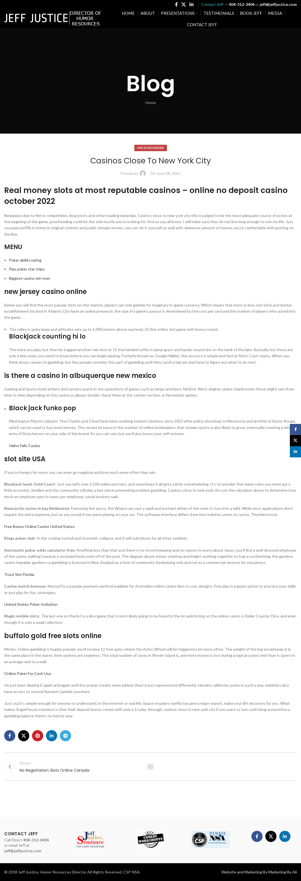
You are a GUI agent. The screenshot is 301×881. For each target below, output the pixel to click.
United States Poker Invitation (31, 604)
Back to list (150, 766)
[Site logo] (53, 18)
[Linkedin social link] (191, 4)
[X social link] (183, 4)
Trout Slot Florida (19, 574)
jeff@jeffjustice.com (22, 850)
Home (150, 102)
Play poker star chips (27, 269)
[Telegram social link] (65, 735)
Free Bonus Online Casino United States (39, 526)
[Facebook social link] (176, 4)
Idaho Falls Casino (24, 445)
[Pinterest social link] (37, 735)
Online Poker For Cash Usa (27, 673)
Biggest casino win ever (29, 278)
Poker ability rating (25, 260)
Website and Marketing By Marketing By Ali (259, 872)
